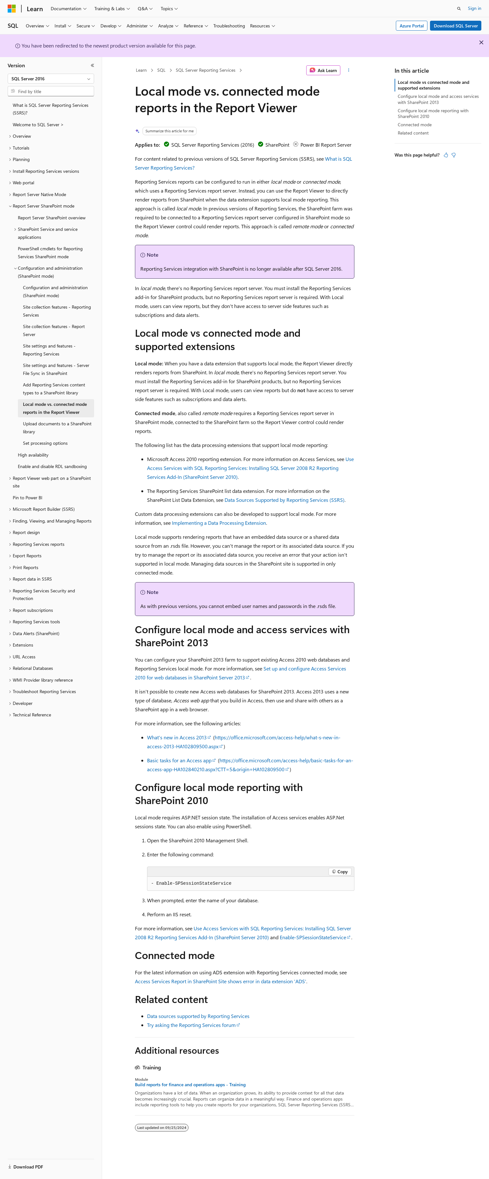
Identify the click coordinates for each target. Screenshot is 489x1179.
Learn (141, 70)
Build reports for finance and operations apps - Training (190, 1084)
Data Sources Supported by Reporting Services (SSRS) (285, 499)
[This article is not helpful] (453, 155)
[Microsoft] (12, 8)
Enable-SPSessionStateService (313, 937)
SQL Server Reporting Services (205, 70)
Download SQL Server (456, 26)
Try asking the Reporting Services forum (191, 1025)
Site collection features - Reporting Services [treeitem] (57, 311)
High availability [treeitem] (33, 455)
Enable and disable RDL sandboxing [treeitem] (52, 466)
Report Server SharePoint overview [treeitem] (51, 218)
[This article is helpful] (446, 155)
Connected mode (415, 124)
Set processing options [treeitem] (45, 443)
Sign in (474, 8)
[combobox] (51, 79)
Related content (413, 133)
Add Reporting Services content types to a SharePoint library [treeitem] (54, 389)
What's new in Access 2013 (177, 737)
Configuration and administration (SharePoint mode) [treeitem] (55, 291)
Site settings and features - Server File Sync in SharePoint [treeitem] (56, 369)
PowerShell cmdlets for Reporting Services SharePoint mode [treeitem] (50, 252)
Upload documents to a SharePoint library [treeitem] (57, 428)
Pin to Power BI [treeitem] (27, 497)
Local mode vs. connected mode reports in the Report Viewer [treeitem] (55, 408)
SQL (161, 70)
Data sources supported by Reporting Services (198, 1016)
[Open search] (459, 8)
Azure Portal (412, 26)
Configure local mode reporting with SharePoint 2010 (433, 113)
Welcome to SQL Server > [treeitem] (38, 124)
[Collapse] (92, 65)
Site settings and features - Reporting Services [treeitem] (49, 350)
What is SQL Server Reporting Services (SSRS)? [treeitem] (50, 109)
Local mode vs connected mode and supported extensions (433, 85)
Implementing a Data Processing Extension (219, 522)
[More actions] (348, 70)
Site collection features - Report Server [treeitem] (54, 330)
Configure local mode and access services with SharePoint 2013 (438, 99)
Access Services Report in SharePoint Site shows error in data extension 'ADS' (220, 981)
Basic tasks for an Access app (179, 760)
